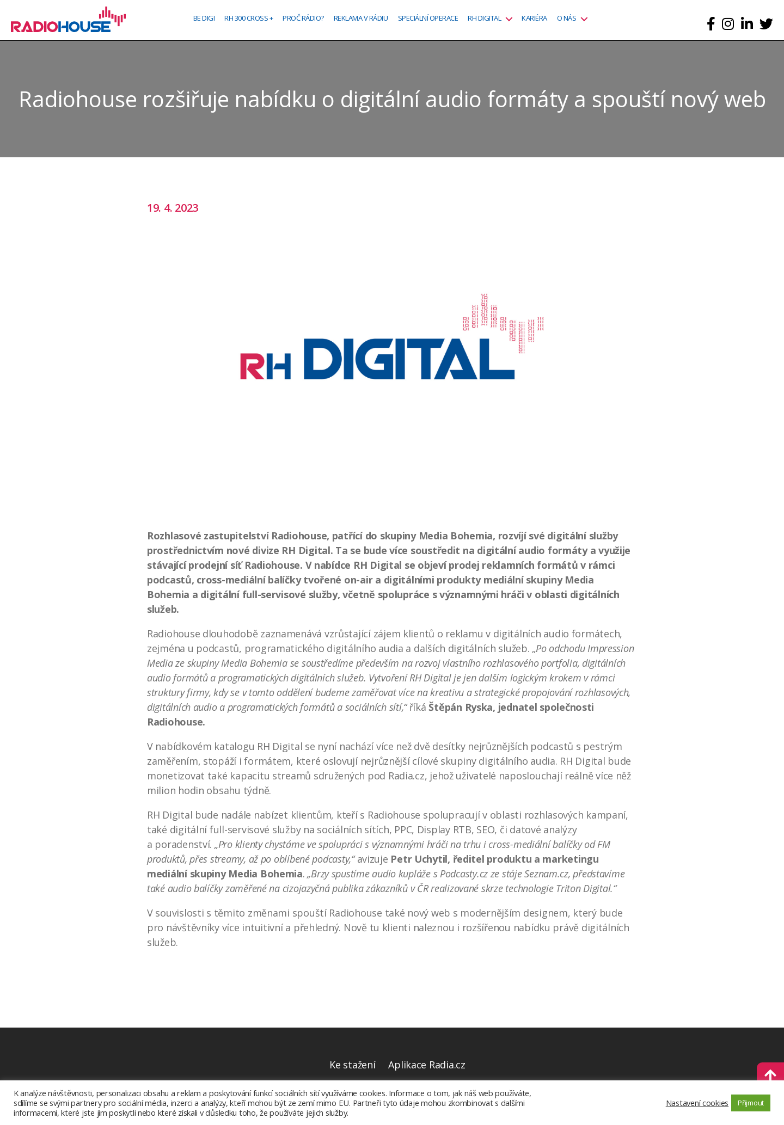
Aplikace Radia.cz (426, 1064)
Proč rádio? (303, 18)
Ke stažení (352, 1064)
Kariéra (534, 18)
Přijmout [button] (751, 1103)
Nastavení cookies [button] (697, 1103)
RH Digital (484, 18)
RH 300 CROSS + (248, 18)
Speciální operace (428, 18)
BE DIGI (204, 18)
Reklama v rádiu (361, 18)
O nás (567, 18)
